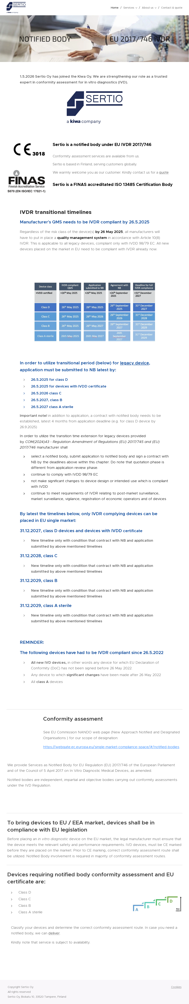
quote (164, 172)
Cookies (176, 987)
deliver (54, 933)
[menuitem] (116, 7)
